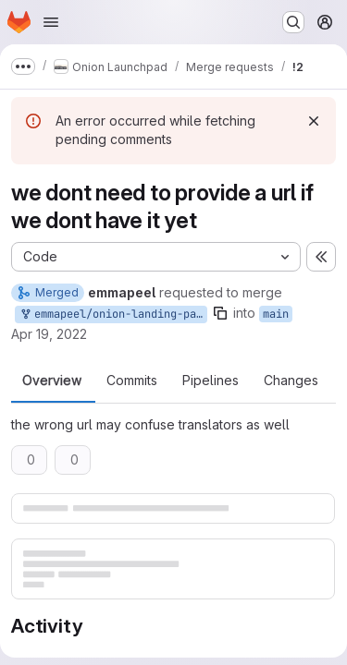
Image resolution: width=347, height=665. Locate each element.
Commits (131, 380)
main (276, 314)
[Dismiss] (314, 121)
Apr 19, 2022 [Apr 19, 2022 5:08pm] (49, 334)
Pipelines (210, 380)
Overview (51, 380)
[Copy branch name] (220, 313)
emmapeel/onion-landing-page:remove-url (113, 314)
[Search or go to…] (293, 22)
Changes (291, 380)
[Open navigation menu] (51, 22)
